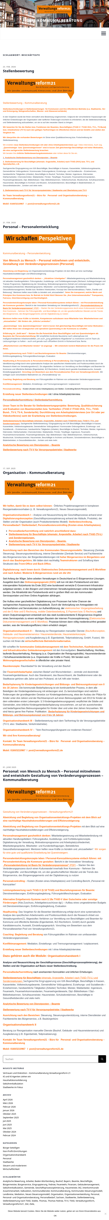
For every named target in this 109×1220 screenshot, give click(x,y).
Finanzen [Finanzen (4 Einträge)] (72, 1184)
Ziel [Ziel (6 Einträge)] (26, 1204)
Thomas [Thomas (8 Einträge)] (43, 1200)
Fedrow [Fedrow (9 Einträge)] (51, 1184)
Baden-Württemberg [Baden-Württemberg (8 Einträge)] (45, 1181)
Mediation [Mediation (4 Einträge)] (19, 1194)
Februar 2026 (9, 1106)
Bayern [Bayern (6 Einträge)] (67, 1181)
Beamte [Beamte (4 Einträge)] (75, 1181)
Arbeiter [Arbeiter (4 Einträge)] (30, 1181)
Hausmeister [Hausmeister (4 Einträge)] (71, 1187)
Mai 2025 (7, 1128)
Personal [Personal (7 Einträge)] (95, 1194)
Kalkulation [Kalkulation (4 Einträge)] (26, 1190)
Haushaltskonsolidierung (15, 1080)
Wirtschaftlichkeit (11, 1169)
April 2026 (8, 1099)
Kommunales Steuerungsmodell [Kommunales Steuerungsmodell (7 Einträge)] (86, 1190)
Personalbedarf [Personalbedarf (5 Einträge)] (47, 1197)
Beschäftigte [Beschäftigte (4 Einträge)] (86, 1181)
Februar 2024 (9, 1135)
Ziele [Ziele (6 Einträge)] (32, 1204)
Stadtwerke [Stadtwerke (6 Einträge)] (70, 1197)
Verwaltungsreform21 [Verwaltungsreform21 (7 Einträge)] (13, 1204)
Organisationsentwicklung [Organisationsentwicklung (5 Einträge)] (77, 1194)
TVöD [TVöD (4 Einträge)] (71, 1200)
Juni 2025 (7, 1124)
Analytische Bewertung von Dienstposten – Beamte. (38, 541)
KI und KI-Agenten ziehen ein (17, 1076)
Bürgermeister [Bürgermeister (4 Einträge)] (9, 1184)
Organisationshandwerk (14, 1154)
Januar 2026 (8, 1110)
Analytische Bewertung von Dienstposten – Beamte (31, 445)
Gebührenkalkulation (13, 1083)
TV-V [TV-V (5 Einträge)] (66, 1200)
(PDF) (39, 865)
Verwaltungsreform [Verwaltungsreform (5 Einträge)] (85, 1200)
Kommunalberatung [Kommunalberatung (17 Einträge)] (60, 1190)
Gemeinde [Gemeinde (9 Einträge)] (29, 1187)
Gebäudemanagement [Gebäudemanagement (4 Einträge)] (88, 1184)
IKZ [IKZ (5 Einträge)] (79, 1187)
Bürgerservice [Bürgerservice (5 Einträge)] (24, 1184)
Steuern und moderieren (15, 1165)
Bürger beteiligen (11, 1147)
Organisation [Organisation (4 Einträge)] (57, 1194)
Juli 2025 (7, 1121)
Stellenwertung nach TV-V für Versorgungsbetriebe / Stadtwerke (44, 544)
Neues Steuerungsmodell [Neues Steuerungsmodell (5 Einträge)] (37, 1194)
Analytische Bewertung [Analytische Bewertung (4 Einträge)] (14, 1181)
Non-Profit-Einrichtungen (15, 1151)
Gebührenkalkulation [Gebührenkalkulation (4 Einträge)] (13, 1187)
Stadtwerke (8, 1162)
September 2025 (11, 1117)
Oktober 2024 (9, 1131)
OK (55, 1216)
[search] (102, 1059)
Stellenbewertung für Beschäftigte (18, 421)
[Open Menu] (103, 33)
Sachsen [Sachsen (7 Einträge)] (60, 1197)
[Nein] (105, 1213)
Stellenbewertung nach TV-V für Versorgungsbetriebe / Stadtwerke (39, 449)
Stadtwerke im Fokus (13, 1087)
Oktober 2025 (9, 1113)
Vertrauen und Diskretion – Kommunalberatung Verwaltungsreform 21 (37, 1073)
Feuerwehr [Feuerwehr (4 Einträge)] (62, 1184)
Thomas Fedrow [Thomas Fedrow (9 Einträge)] (55, 1200)
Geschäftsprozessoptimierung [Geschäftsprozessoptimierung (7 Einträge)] (49, 1187)
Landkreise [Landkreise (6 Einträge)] (8, 1194)
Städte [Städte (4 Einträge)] (35, 1200)
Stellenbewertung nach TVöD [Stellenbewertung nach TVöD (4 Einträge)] (16, 1200)
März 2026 (8, 1103)
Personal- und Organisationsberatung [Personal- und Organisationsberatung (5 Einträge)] (21, 1197)
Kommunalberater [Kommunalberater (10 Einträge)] (41, 1190)
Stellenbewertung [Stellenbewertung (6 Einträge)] (85, 1197)
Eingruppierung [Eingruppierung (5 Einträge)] (39, 1184)
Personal (7, 1158)
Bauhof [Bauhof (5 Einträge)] (59, 1181)
